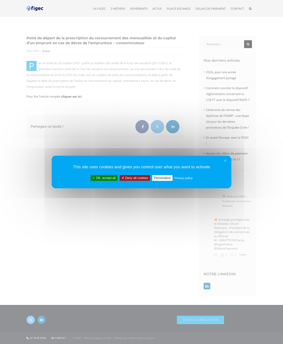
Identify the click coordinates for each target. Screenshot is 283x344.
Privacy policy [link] (184, 178)
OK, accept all (104, 178)
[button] (250, 8)
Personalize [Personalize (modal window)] (162, 178)
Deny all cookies (135, 178)
